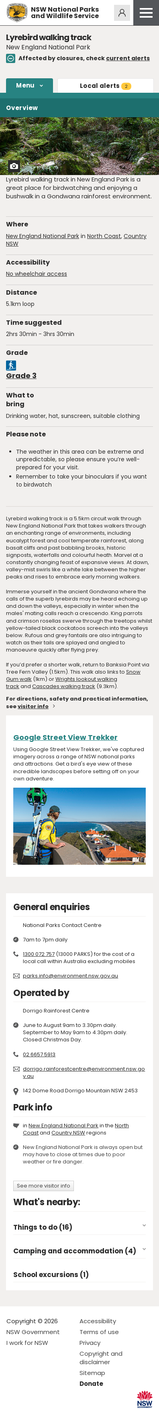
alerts (105, 85)
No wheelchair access (36, 274)
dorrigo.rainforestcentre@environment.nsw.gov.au (84, 1072)
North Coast (104, 236)
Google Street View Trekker (65, 737)
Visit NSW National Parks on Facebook (13, 1415)
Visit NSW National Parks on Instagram (31, 1415)
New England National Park (42, 236)
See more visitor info (43, 1186)
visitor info (33, 706)
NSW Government (33, 1332)
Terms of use (99, 1332)
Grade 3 (21, 376)
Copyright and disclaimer (101, 1357)
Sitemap (92, 1373)
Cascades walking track (63, 686)
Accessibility (98, 1321)
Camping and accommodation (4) (74, 1251)
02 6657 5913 (39, 1054)
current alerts (128, 58)
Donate (91, 1383)
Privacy (90, 1342)
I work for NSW (27, 1342)
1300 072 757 (39, 954)
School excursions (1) (51, 1274)
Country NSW (68, 1133)
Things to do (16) (42, 1227)
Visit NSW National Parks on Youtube (48, 1415)
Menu (25, 85)
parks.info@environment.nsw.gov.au (70, 976)
